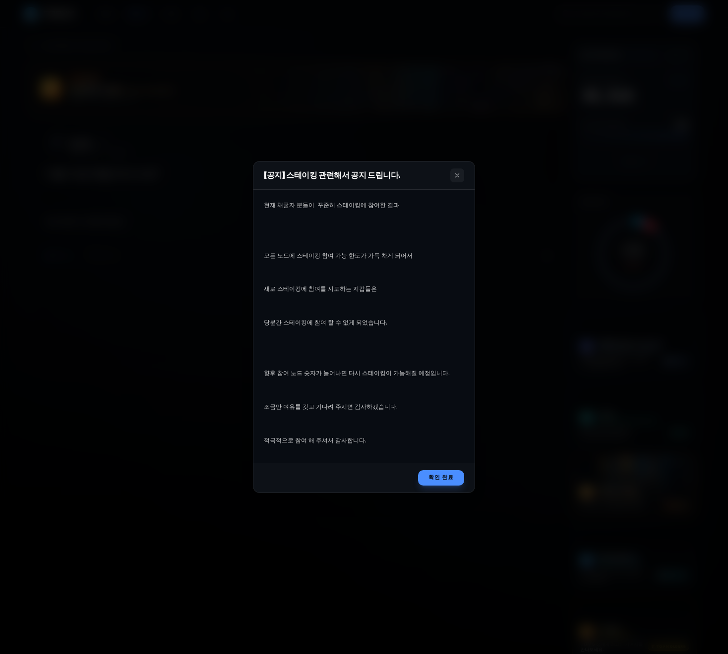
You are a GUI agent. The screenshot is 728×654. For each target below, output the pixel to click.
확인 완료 (441, 477)
